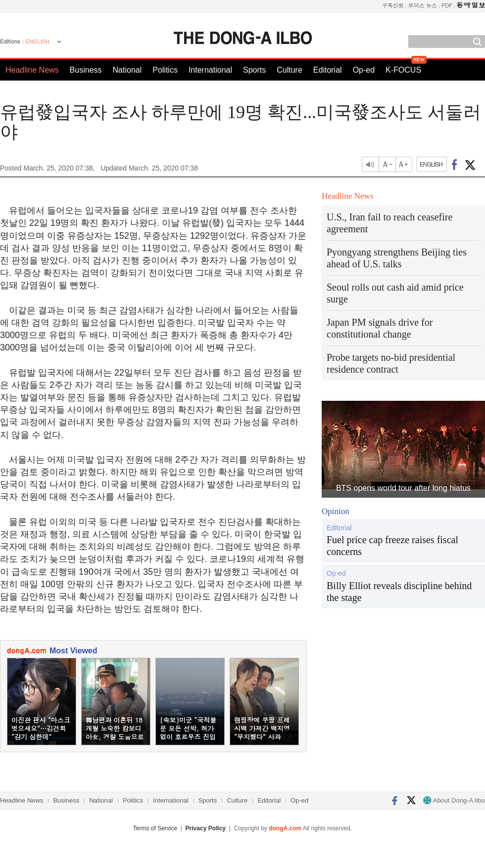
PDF (446, 5)
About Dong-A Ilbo (454, 800)
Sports (254, 70)
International (210, 70)
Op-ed (364, 70)
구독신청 (393, 5)
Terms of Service (155, 828)
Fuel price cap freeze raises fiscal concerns (392, 545)
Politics (165, 70)
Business (86, 70)
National (127, 70)
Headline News (32, 70)
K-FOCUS (403, 70)
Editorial (327, 70)
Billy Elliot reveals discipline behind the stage (399, 591)
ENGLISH (37, 41)
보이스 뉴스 (422, 5)
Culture (289, 70)
